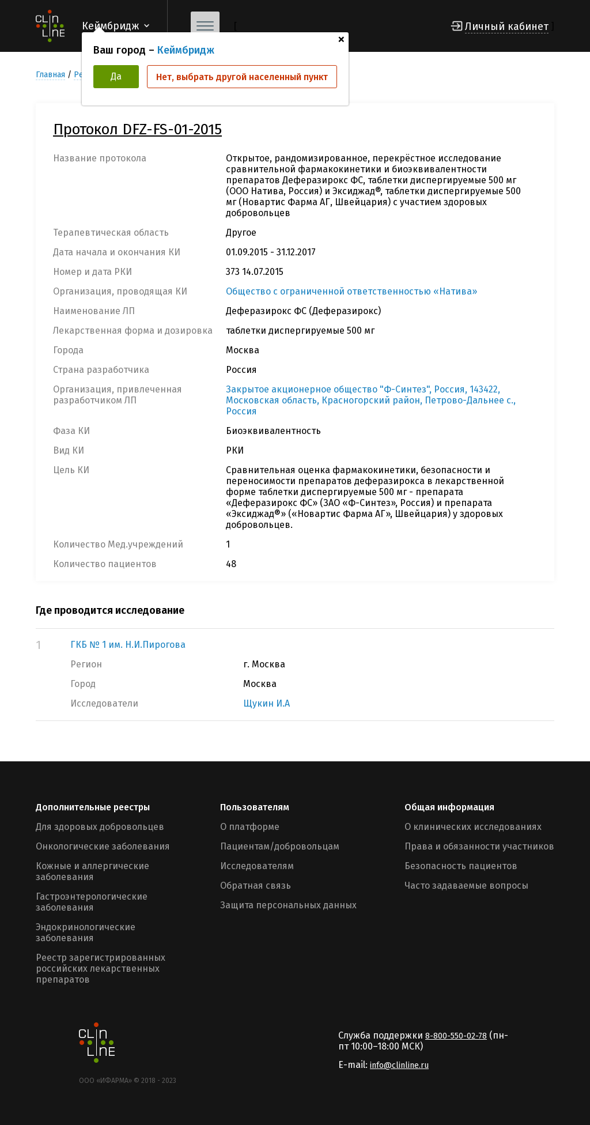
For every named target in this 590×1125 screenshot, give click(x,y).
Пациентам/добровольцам (279, 846)
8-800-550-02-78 (456, 1036)
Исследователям (257, 865)
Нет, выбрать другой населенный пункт (242, 76)
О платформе (249, 826)
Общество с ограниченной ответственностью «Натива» (351, 291)
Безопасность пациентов (460, 865)
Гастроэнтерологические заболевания (92, 902)
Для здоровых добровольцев (100, 826)
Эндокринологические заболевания (85, 932)
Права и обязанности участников (479, 846)
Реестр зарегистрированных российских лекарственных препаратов (100, 968)
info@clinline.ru (399, 1065)
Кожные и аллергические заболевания (92, 871)
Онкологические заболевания (103, 846)
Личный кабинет (507, 26)
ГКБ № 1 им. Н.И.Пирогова (128, 644)
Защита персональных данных (288, 905)
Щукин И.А (266, 703)
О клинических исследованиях (473, 826)
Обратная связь (255, 885)
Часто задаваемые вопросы (466, 885)
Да (116, 76)
